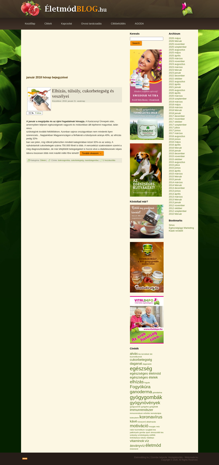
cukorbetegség (77, 160)
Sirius (172, 225)
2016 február (175, 147)
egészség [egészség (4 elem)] (141, 368)
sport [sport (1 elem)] (148, 432)
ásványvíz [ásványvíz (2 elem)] (137, 445)
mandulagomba (91, 160)
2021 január (175, 87)
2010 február (175, 214)
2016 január (175, 150)
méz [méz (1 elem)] (158, 426)
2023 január (175, 72)
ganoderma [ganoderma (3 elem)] (141, 391)
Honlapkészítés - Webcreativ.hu (183, 457)
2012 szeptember (178, 211)
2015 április (175, 170)
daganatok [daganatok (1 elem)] (147, 364)
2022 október (175, 78)
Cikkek (43, 160)
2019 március (176, 101)
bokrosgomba (64, 160)
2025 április (175, 55)
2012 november (177, 205)
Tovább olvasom (92, 153)
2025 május (175, 52)
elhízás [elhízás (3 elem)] (137, 381)
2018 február (175, 110)
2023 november (177, 61)
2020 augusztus (177, 90)
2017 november (177, 119)
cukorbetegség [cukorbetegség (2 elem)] (141, 359)
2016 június (175, 139)
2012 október (175, 208)
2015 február (175, 176)
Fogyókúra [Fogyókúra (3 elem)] (140, 386)
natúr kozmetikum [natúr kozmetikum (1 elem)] (137, 430)
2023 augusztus (177, 64)
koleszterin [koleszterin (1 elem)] (134, 418)
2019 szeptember (178, 98)
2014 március (176, 182)
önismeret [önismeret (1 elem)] (134, 449)
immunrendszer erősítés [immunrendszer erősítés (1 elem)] (140, 413)
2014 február (175, 185)
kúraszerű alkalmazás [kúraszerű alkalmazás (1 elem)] (147, 422)
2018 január (175, 113)
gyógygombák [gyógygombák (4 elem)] (146, 397)
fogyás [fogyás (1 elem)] (147, 383)
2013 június (175, 191)
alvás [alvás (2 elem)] (134, 353)
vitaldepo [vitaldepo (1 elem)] (150, 438)
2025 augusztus (177, 49)
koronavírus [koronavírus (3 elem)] (151, 416)
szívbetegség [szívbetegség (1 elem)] (143, 435)
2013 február (175, 199)
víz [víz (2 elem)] (147, 441)
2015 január (175, 179)
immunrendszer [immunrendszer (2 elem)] (141, 410)
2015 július (174, 165)
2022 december (177, 75)
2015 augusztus (177, 162)
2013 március (176, 196)
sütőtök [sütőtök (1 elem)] (152, 435)
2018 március (176, 107)
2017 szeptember (178, 124)
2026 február (175, 41)
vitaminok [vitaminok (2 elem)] (137, 441)
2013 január (175, 202)
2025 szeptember (178, 47)
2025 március (176, 58)
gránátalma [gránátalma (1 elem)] (157, 392)
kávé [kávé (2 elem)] (133, 421)
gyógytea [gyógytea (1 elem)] (145, 407)
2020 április (175, 93)
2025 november (177, 44)
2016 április (175, 144)
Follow (35, 113)
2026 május (175, 38)
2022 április (175, 84)
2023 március (176, 67)
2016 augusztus (177, 136)
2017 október (175, 121)
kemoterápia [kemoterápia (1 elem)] (156, 413)
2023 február (175, 70)
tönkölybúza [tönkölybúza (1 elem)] (135, 438)
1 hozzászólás (109, 160)
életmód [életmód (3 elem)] (153, 445)
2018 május (175, 104)
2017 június (175, 130)
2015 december (177, 153)
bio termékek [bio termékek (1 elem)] (143, 354)
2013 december (177, 188)
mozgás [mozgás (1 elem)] (152, 426)
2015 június (175, 167)
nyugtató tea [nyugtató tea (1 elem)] (150, 430)
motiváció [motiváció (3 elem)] (139, 425)
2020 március (176, 95)
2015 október (175, 159)
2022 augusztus (177, 81)
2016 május (175, 142)
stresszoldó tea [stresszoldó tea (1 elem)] (157, 432)
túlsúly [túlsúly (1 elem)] (143, 438)
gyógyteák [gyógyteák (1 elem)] (153, 407)
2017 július (174, 127)
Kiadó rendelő (176, 230)
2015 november (177, 156)
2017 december (177, 116)
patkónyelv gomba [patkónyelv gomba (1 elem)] (137, 432)
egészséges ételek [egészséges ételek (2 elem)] (144, 377)
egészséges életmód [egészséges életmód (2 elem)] (145, 373)
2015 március (176, 173)
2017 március (176, 133)
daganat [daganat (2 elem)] (136, 363)
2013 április (175, 194)
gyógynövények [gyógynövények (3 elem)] (145, 402)
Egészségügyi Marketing (181, 228)
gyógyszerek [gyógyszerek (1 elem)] (135, 407)
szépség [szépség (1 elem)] (133, 435)
